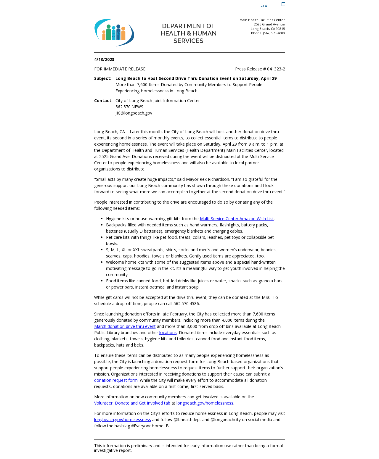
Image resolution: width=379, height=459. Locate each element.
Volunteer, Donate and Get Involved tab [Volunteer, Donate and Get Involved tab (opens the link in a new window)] (132, 403)
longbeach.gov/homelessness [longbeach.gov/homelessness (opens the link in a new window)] (204, 403)
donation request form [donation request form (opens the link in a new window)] (116, 380)
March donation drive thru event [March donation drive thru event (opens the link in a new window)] (125, 326)
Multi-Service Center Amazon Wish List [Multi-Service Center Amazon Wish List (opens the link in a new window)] (237, 218)
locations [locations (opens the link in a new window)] (168, 332)
